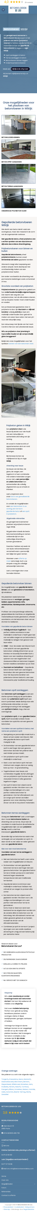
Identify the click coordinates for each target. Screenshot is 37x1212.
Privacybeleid (8, 1207)
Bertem (26, 1082)
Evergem (4, 1089)
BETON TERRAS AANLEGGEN (12, 186)
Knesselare (13, 1079)
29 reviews (29, 2)
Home (3, 1176)
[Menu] (3, 9)
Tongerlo (4, 1079)
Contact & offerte (8, 1195)
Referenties (5, 1191)
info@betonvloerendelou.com (22, 1169)
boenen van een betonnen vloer (20, 343)
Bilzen (11, 1089)
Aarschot (9, 1092)
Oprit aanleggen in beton (15, 55)
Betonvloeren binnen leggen (17, 60)
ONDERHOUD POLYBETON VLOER (13, 211)
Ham (30, 1084)
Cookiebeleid (19, 1207)
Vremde (32, 1089)
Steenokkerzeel (7, 1082)
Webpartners (29, 1207)
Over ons (4, 1180)
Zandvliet (5, 1094)
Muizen (25, 1089)
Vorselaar (18, 1089)
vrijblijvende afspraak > (20, 69)
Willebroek (16, 1084)
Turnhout (25, 1087)
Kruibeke (4, 1087)
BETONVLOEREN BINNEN (10, 137)
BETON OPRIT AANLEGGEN (11, 162)
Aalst (3, 1092)
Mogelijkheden (7, 1184)
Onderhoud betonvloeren (15, 63)
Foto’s (3, 1188)
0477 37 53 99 (6, 1164)
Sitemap (7, 1209)
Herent (11, 1087)
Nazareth (27, 1079)
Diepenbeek (6, 1084)
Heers (20, 1079)
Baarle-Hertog (19, 1092)
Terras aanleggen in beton (16, 58)
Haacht (18, 1087)
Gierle (28, 1092)
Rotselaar (24, 1084)
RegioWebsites (29, 1209)
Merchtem (18, 1082)
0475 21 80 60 (6, 1155)
